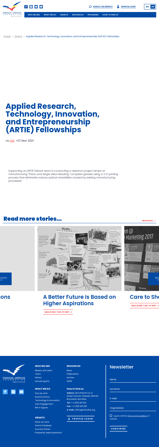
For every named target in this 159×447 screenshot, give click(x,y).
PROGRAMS (93, 14)
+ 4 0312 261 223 (78, 402)
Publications (73, 374)
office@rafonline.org (85, 409)
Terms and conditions (137, 416)
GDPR (69, 381)
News (69, 370)
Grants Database (43, 425)
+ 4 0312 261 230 (79, 406)
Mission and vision (43, 370)
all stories (147, 221)
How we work (41, 393)
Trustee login (80, 418)
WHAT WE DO (50, 14)
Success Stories (42, 429)
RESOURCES (78, 14)
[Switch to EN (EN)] (152, 7)
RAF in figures (41, 407)
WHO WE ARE (34, 14)
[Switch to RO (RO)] (147, 7)
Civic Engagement (44, 404)
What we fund (42, 422)
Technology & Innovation (47, 400)
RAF (12, 141)
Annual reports (42, 381)
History (38, 377)
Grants (18, 36)
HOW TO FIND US (110, 14)
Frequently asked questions (48, 432)
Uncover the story (57, 312)
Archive (70, 377)
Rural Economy (42, 396)
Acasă (6, 36)
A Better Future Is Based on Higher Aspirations (79, 300)
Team (38, 374)
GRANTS (64, 14)
